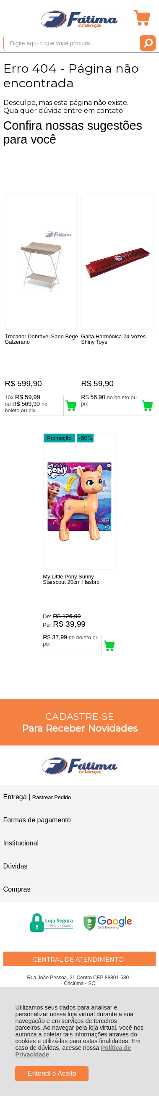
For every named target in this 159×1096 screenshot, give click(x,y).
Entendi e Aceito (52, 1073)
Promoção (59, 438)
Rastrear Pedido (51, 797)
